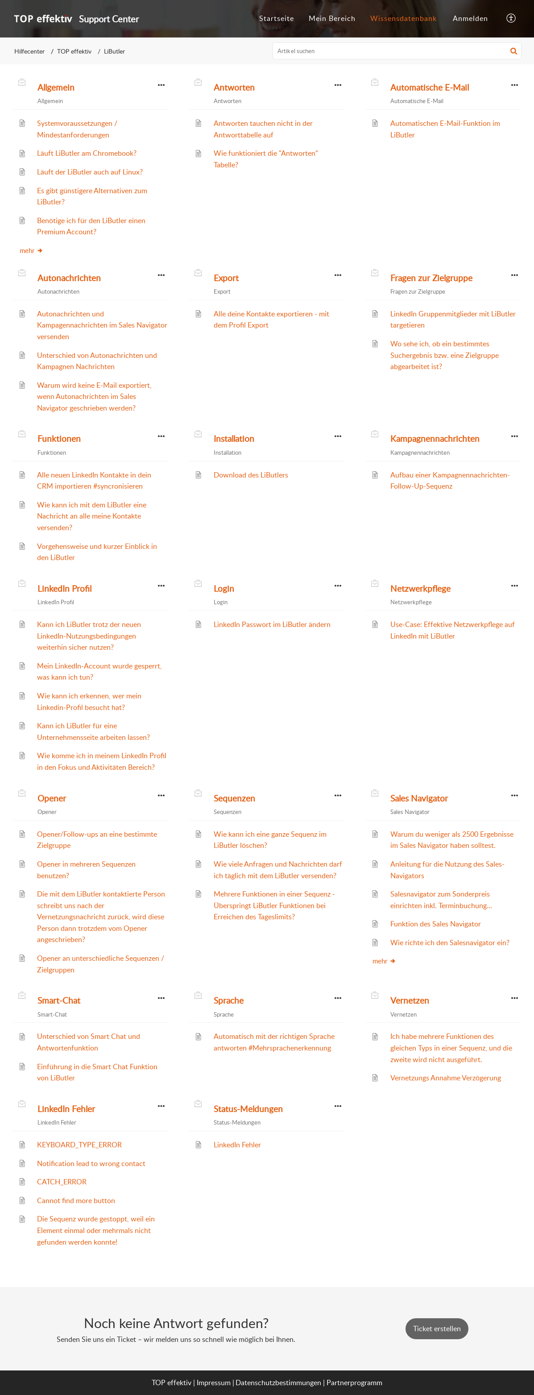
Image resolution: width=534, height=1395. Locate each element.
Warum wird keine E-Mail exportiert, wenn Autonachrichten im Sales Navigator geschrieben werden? (94, 396)
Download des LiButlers (251, 475)
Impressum (214, 1382)
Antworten (234, 87)
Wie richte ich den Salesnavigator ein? (449, 942)
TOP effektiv (74, 51)
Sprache (229, 1000)
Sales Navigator (419, 798)
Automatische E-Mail (429, 87)
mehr (31, 250)
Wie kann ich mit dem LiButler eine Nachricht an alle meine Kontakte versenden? (91, 516)
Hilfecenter (29, 51)
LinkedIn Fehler (66, 1109)
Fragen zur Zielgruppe (431, 278)
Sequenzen (234, 798)
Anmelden (470, 18)
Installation (234, 438)
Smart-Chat (58, 1000)
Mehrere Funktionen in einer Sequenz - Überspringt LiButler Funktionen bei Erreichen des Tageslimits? (274, 905)
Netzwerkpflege (420, 588)
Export (226, 278)
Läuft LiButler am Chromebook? (87, 153)
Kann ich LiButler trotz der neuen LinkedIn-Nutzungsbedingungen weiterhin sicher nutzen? (89, 635)
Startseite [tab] (276, 18)
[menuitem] (470, 18)
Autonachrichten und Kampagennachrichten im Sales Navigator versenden (102, 325)
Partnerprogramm (354, 1382)
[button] (511, 18)
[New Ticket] (437, 1328)
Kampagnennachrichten (435, 438)
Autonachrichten (69, 278)
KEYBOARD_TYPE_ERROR (79, 1145)
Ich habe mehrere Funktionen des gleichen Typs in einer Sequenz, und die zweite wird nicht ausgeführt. (451, 1047)
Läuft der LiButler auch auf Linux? (90, 172)
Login (224, 588)
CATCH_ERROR (62, 1182)
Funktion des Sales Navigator (435, 924)
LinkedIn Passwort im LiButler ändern (272, 624)
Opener (51, 798)
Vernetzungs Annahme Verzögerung (445, 1078)
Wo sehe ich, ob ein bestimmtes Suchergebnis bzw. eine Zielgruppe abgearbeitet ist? (444, 355)
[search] (397, 50)
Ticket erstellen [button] (437, 1328)
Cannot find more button (76, 1200)
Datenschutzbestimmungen (278, 1382)
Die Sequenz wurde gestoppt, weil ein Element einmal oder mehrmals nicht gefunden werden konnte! (96, 1230)
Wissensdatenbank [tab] (403, 18)
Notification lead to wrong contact (91, 1163)
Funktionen (59, 438)
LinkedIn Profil (64, 588)
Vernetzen (409, 1000)
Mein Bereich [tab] (332, 18)
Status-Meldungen (248, 1109)
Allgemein (56, 87)
